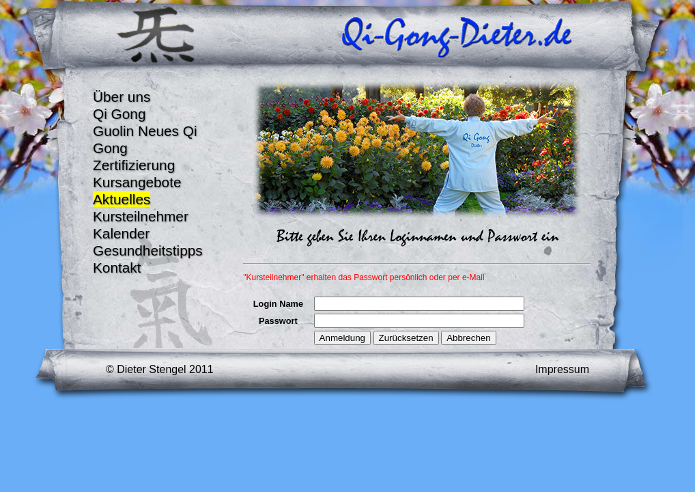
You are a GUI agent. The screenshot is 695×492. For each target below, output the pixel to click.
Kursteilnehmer (140, 216)
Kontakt (117, 267)
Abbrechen (468, 338)
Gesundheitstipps (148, 250)
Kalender (121, 233)
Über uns (121, 97)
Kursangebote (137, 182)
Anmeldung (342, 338)
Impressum (562, 369)
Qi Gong (119, 114)
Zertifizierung (134, 165)
